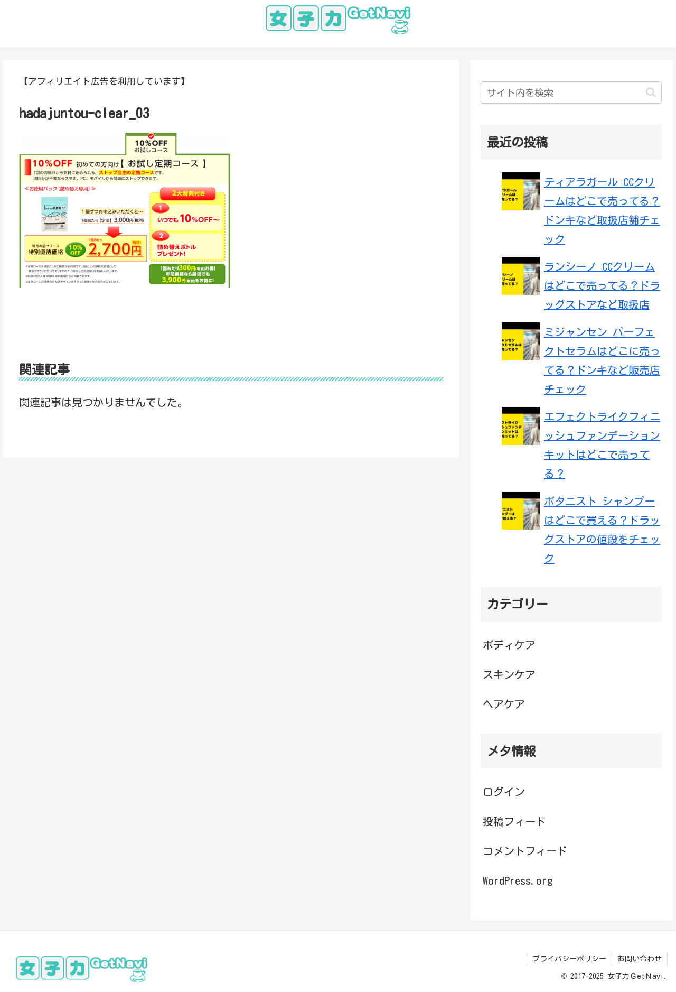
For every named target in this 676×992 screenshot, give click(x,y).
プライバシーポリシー (569, 958)
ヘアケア (504, 704)
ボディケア (509, 644)
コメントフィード (525, 851)
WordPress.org (518, 880)
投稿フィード (514, 821)
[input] (571, 92)
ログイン (504, 791)
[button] (651, 92)
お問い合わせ (639, 958)
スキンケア (509, 674)
